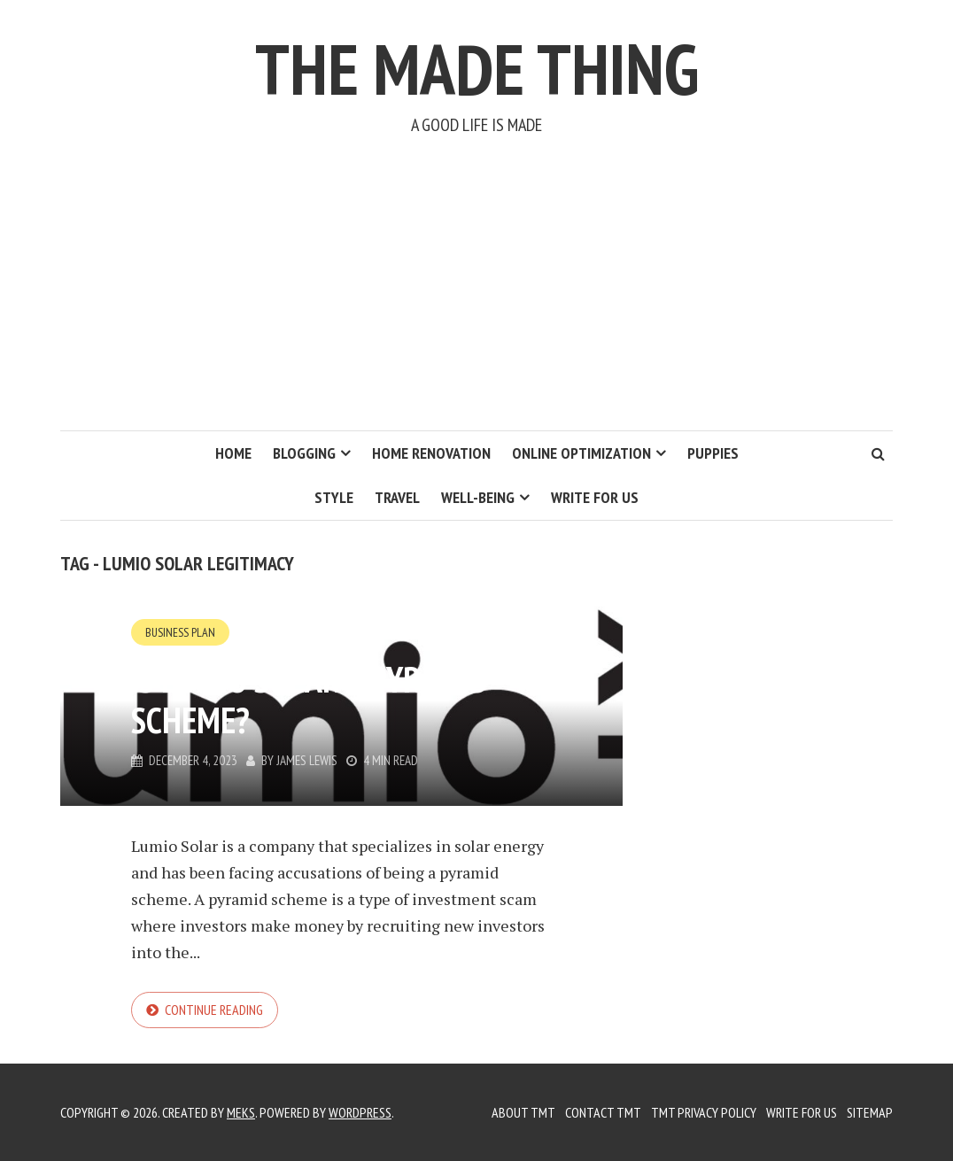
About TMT (523, 1112)
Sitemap (870, 1112)
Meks (241, 1112)
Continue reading (214, 1009)
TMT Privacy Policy (703, 1112)
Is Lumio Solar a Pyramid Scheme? (309, 699)
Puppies (713, 453)
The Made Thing (477, 68)
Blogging (304, 453)
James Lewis (306, 760)
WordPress (360, 1112)
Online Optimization (581, 453)
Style (333, 497)
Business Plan (180, 632)
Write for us (595, 497)
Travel (397, 497)
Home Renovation (431, 453)
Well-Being (478, 497)
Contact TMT (603, 1112)
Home (233, 453)
